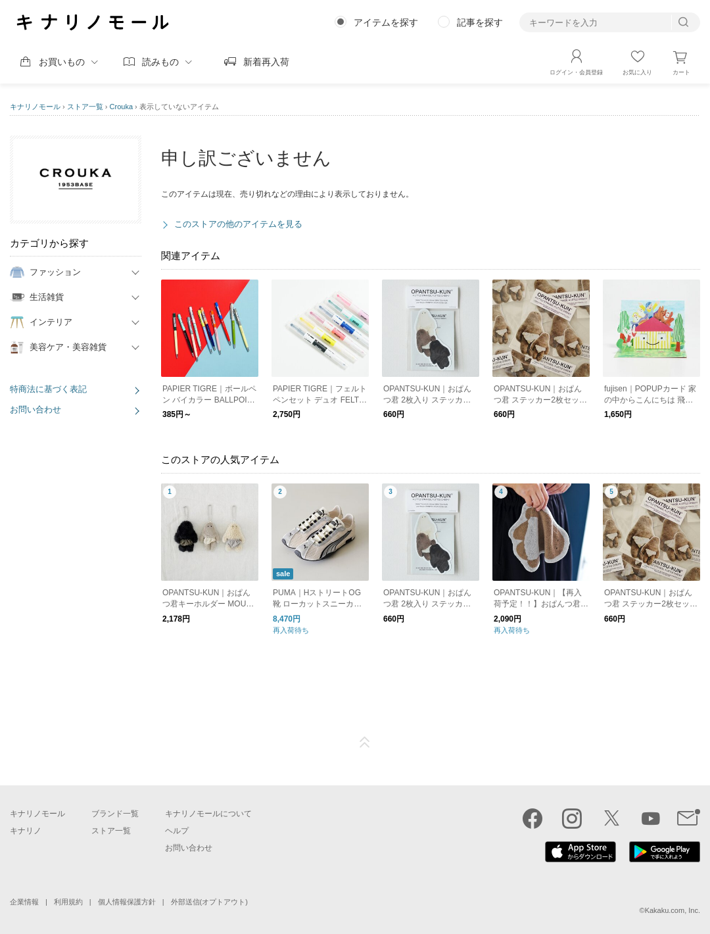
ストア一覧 (85, 107)
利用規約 (68, 902)
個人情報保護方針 (127, 902)
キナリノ (25, 830)
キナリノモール (35, 107)
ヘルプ (177, 830)
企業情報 (24, 902)
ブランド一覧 (115, 813)
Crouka (121, 107)
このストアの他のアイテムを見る (238, 224)
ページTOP (365, 742)
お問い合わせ (35, 409)
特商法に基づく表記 (48, 389)
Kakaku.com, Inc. (672, 910)
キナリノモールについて (208, 813)
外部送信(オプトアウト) (209, 902)
